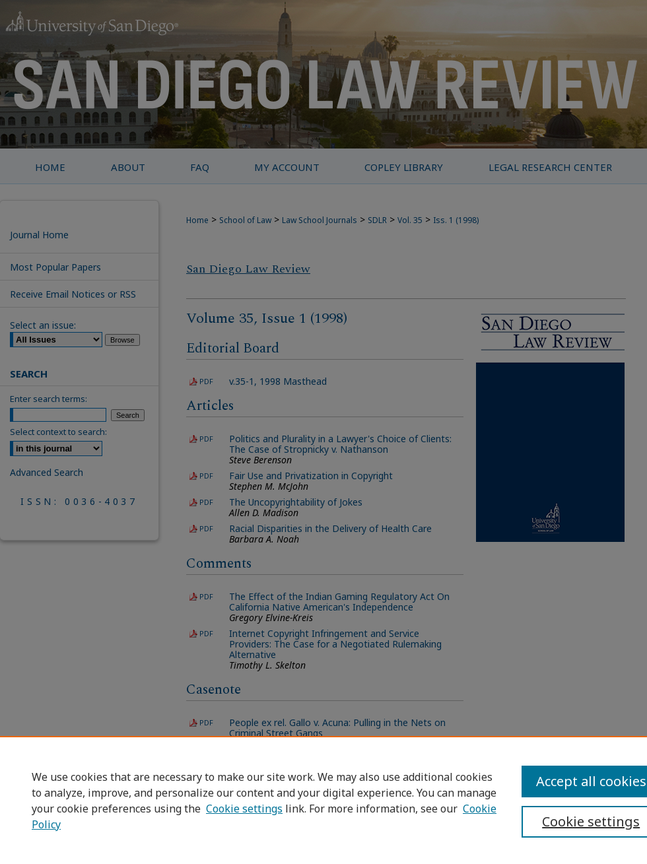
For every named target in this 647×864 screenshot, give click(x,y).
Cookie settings (244, 808)
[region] (323, 800)
